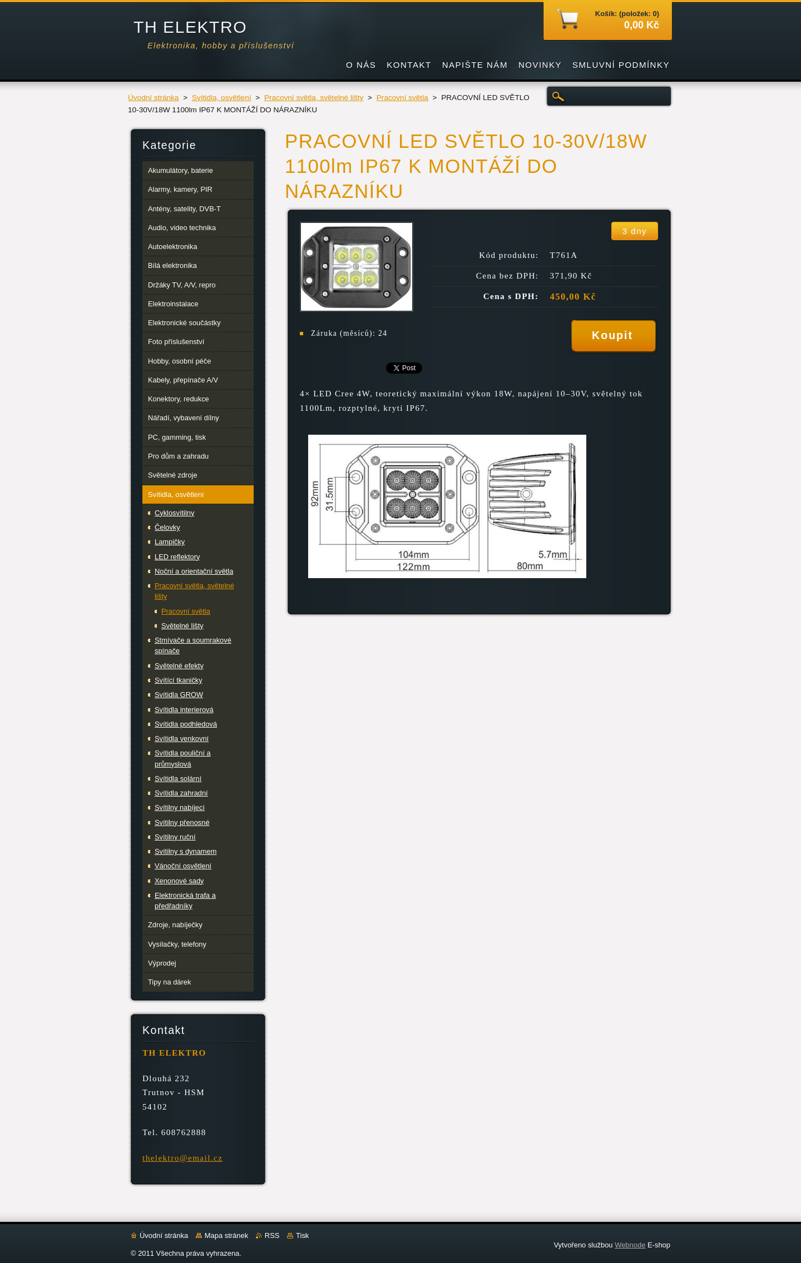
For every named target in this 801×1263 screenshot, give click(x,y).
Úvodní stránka (153, 97)
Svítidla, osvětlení (221, 97)
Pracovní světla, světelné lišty (313, 97)
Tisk (302, 1235)
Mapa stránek (226, 1235)
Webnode (630, 1245)
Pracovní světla (402, 97)
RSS (272, 1235)
